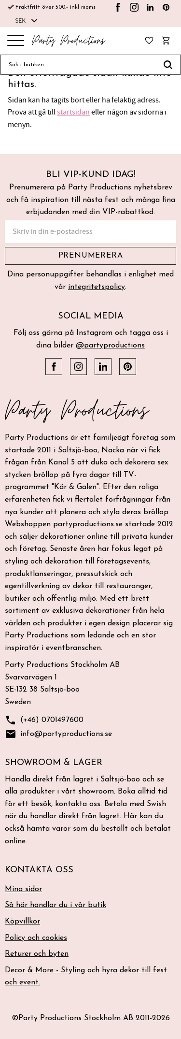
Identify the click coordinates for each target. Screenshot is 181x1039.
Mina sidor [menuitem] (23, 889)
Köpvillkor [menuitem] (22, 921)
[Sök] (168, 65)
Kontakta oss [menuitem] (39, 870)
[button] (15, 41)
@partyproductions (110, 345)
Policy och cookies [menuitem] (36, 938)
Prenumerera (90, 256)
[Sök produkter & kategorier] (78, 65)
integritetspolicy (96, 287)
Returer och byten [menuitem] (37, 954)
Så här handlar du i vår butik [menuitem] (55, 905)
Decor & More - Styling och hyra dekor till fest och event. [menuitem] (86, 977)
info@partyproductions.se (58, 734)
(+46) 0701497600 (44, 720)
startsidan (73, 112)
